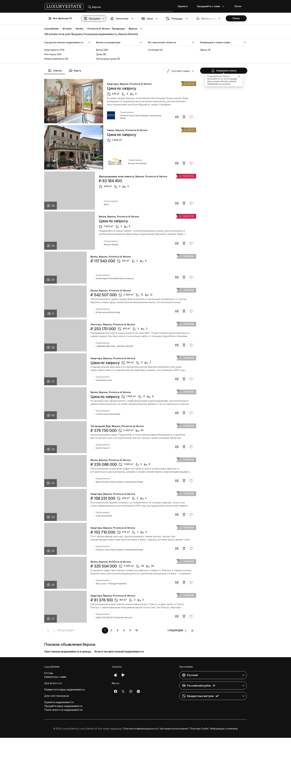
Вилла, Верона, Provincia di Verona (119, 216)
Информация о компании (224, 728)
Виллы (99, 49)
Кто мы (48, 673)
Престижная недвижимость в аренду (67, 651)
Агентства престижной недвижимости (119, 651)
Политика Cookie (199, 728)
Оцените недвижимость (59, 702)
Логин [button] (237, 6)
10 (136, 630)
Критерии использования (174, 728)
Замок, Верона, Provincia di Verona (127, 130)
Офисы (203, 49)
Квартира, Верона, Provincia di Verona (129, 84)
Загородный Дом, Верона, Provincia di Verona (117, 426)
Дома (99, 54)
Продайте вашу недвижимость (63, 706)
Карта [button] (75, 71)
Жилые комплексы (54, 58)
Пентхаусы (50, 54)
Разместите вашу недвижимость (64, 689)
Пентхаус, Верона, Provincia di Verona (113, 324)
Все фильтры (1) (60, 18)
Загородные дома (106, 58)
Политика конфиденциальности (140, 728)
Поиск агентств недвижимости (63, 709)
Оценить (183, 6)
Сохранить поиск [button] (223, 70)
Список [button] (55, 71)
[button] (94, 18)
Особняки (153, 49)
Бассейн (266, 18)
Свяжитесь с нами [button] (55, 676)
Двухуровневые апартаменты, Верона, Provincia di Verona (133, 176)
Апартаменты (51, 49)
